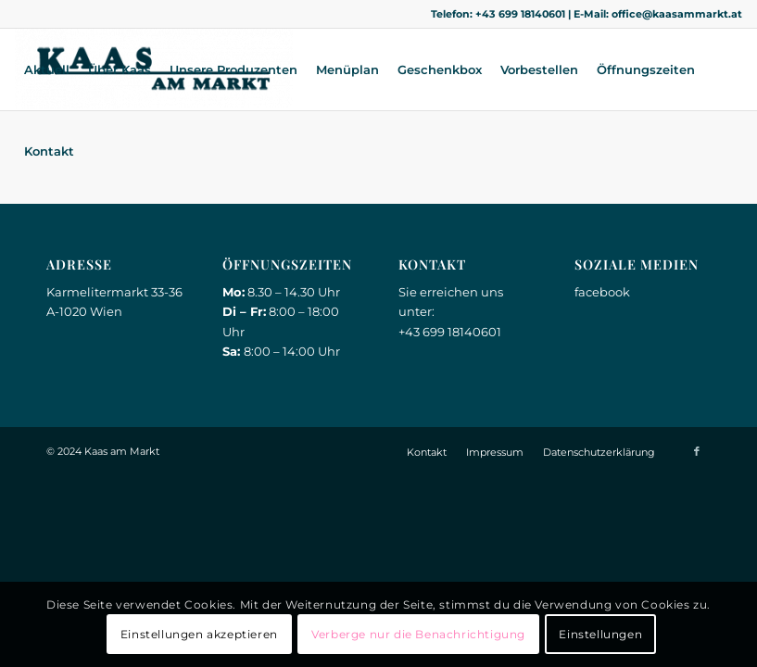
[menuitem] (47, 69)
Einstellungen (600, 634)
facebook (602, 291)
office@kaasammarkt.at (677, 13)
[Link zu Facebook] (697, 451)
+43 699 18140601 (520, 13)
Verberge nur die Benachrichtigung (418, 634)
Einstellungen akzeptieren (199, 634)
